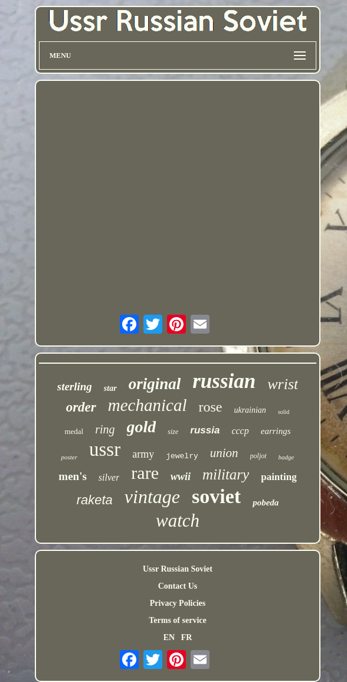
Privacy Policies (177, 603)
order (81, 407)
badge (286, 457)
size (173, 432)
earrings (276, 431)
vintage (152, 496)
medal (73, 431)
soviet (216, 496)
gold (141, 426)
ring (104, 429)
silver (109, 477)
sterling (74, 386)
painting (278, 476)
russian (224, 381)
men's (72, 476)
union (224, 453)
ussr (104, 449)
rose (210, 407)
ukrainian (250, 410)
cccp (239, 431)
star (110, 388)
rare (145, 472)
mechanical (147, 405)
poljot (258, 456)
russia (205, 430)
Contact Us (178, 586)
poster (69, 457)
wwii (181, 476)
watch (177, 520)
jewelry (182, 456)
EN (169, 637)
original (155, 384)
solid (283, 412)
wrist (282, 384)
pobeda (266, 502)
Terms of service (177, 620)
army (143, 454)
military (225, 474)
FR (186, 637)
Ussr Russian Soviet (177, 568)
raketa (95, 499)
